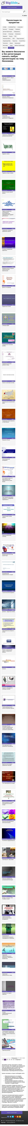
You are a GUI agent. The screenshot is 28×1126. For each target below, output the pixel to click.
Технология (12, 41)
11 (2, 1061)
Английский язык (11, 27)
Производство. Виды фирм (8, 860)
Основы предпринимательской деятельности (7, 1014)
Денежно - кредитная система (8, 611)
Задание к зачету (5, 152)
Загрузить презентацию (12, 7)
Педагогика (22, 38)
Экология (16, 45)
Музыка (22, 34)
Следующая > (18, 1061)
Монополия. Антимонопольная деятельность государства (7, 115)
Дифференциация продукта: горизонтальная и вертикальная (8, 268)
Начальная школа (10, 36)
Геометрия (16, 29)
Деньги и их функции (6, 286)
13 (7, 1061)
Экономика (21, 45)
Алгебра (4, 27)
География (10, 29)
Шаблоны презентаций (7, 45)
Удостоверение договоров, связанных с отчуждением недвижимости (7, 498)
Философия (11, 43)
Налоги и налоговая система (8, 382)
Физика (17, 41)
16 (13, 1061)
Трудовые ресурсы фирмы (7, 171)
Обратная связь (20, 1122)
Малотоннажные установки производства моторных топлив (8, 804)
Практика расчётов (6, 1051)
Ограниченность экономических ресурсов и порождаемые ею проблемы (8, 938)
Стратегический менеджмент (8, 592)
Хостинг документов (11, 1124)
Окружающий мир (15, 38)
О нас (3, 1122)
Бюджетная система (6, 305)
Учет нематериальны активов (8, 783)
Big (12, 2)
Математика (11, 34)
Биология (4, 29)
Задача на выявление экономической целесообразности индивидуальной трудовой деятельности (7, 212)
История (22, 31)
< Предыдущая (14, 1059)
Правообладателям (10, 1122)
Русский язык (5, 41)
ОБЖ (16, 36)
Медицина (17, 34)
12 (5, 1061)
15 (11, 1061)
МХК (3, 36)
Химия (17, 43)
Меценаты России (6, 439)
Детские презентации (7, 31)
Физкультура (5, 43)
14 (9, 1061)
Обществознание (6, 38)
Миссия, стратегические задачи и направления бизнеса (7, 651)
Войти (24, 15)
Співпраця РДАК (5, 324)
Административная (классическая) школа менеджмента (6, 919)
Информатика (16, 31)
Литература (5, 34)
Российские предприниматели (8, 841)
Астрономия (18, 27)
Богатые (4, 669)
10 (23, 1059)
